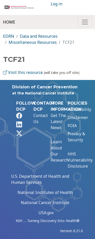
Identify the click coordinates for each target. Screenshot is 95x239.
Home (9, 22)
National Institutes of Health (45, 192)
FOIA (72, 125)
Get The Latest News (58, 121)
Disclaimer (78, 117)
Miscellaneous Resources (33, 42)
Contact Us (40, 118)
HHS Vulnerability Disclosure (80, 160)
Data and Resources (39, 36)
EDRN (8, 36)
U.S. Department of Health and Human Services (40, 179)
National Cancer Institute (45, 202)
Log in (56, 4)
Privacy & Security (76, 137)
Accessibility (79, 109)
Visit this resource (23, 72)
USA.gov (46, 212)
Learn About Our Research (59, 151)
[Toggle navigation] (85, 22)
